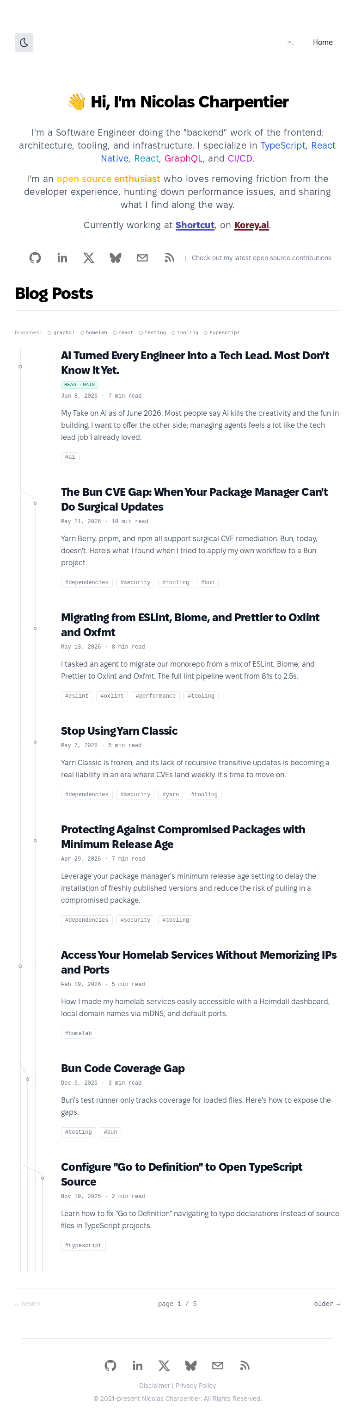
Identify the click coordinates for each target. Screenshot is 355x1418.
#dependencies (87, 583)
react (123, 333)
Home (323, 42)
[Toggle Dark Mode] (24, 42)
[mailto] (142, 257)
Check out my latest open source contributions (261, 258)
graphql (61, 333)
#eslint (76, 696)
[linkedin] (61, 257)
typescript (222, 333)
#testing (78, 1132)
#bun (207, 583)
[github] (35, 257)
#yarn (170, 795)
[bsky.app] (115, 257)
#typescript (83, 1246)
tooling (184, 333)
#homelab (78, 1034)
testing (152, 333)
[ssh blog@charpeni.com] (291, 42)
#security (136, 583)
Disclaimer (154, 1385)
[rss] (169, 257)
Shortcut (195, 225)
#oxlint (111, 696)
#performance (156, 696)
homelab (93, 333)
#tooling (175, 583)
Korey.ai (251, 225)
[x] (88, 257)
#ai (70, 457)
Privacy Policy (196, 1385)
